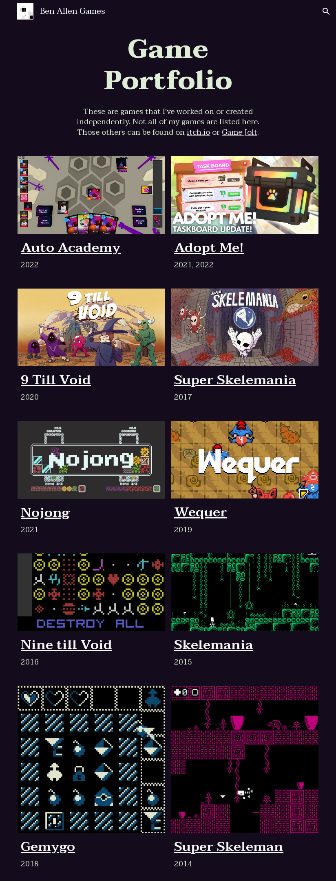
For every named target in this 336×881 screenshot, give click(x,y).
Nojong (45, 512)
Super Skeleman (228, 846)
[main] (168, 65)
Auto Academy (71, 247)
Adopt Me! (209, 247)
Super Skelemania (235, 380)
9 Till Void (56, 380)
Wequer (200, 512)
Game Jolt (239, 132)
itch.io (198, 132)
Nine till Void (66, 645)
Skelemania (213, 645)
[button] (326, 11)
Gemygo (48, 846)
